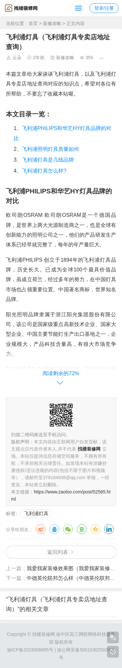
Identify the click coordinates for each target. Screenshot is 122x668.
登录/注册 (104, 8)
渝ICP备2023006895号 (30, 649)
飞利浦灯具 (36, 513)
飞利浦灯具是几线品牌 (48, 160)
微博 (41, 529)
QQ (54, 529)
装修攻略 (52, 23)
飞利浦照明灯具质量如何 (50, 149)
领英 (109, 529)
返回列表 (57, 552)
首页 (33, 23)
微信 (68, 529)
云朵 (16, 57)
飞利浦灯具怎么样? (44, 171)
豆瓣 (82, 529)
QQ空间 (95, 529)
